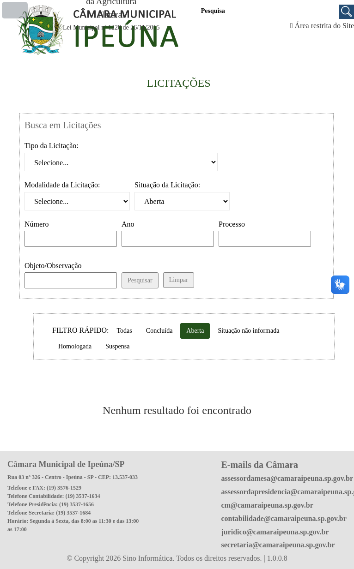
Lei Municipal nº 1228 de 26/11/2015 (111, 27)
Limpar (178, 279)
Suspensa (117, 346)
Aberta (195, 330)
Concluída (159, 330)
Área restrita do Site (324, 26)
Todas (124, 330)
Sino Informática (147, 558)
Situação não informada (248, 330)
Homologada (75, 346)
